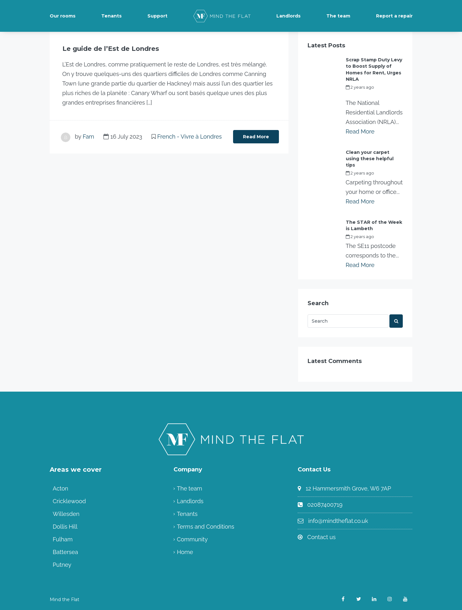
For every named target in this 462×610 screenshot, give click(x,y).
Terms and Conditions (205, 526)
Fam (88, 136)
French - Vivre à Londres (189, 136)
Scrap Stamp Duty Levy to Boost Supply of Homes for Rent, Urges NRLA (374, 69)
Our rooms (62, 16)
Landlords (288, 16)
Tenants (111, 16)
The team (338, 16)
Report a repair (394, 16)
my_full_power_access (369, 94)
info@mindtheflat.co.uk (338, 520)
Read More (256, 137)
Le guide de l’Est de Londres (110, 48)
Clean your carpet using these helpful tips (370, 158)
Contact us (321, 536)
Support (157, 16)
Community (192, 539)
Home (185, 551)
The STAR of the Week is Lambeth (374, 225)
